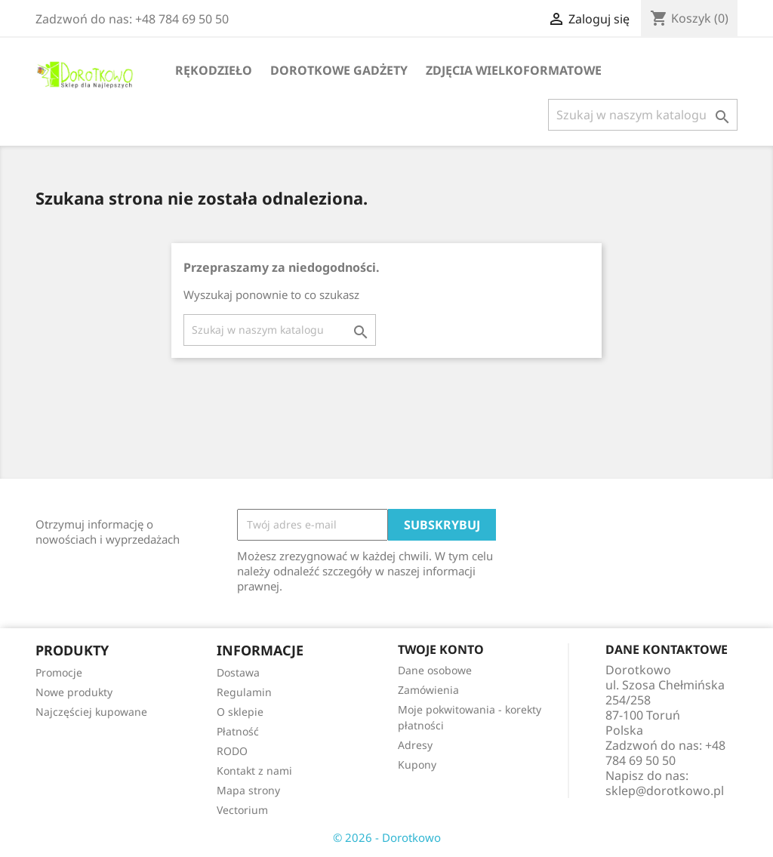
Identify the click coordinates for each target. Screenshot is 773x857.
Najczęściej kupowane (91, 711)
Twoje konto (441, 649)
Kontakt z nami (254, 770)
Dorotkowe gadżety (339, 70)
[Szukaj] (643, 115)
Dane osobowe (435, 670)
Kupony (417, 764)
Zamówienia (428, 690)
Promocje (58, 672)
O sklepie (240, 711)
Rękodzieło (213, 70)
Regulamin (244, 692)
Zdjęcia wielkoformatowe (514, 70)
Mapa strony (248, 790)
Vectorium (242, 810)
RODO (232, 751)
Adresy (415, 745)
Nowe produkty (73, 692)
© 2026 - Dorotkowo (387, 837)
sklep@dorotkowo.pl (664, 790)
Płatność (238, 731)
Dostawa (238, 672)
